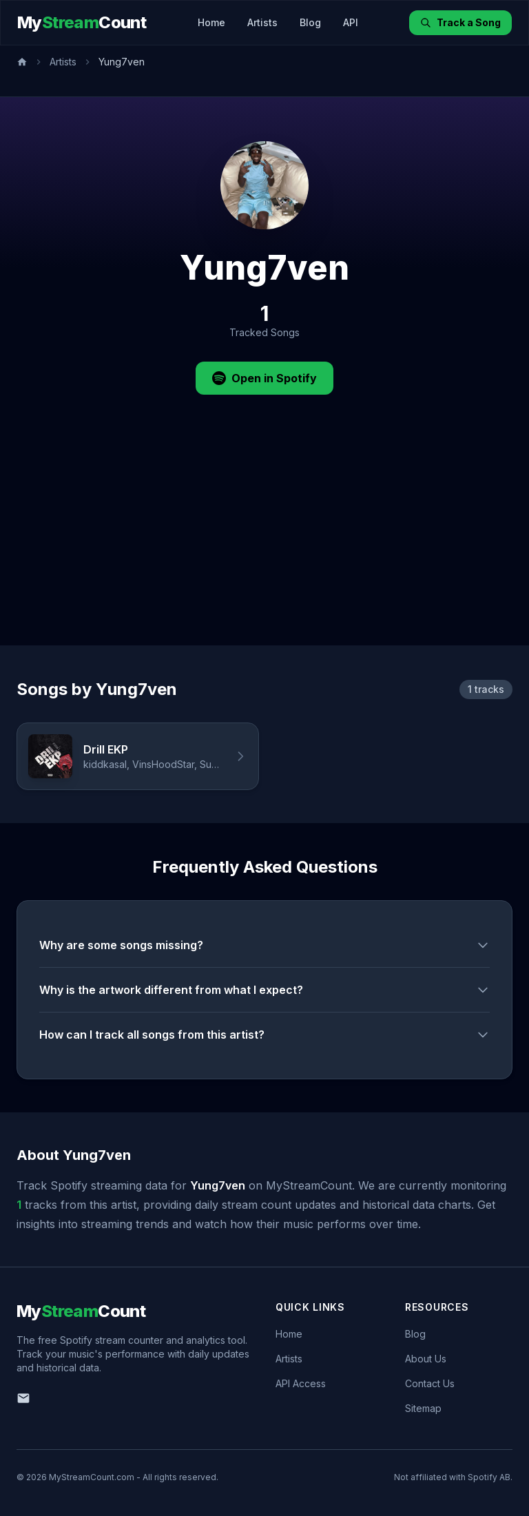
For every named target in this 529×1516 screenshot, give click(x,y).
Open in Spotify (264, 378)
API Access (301, 1383)
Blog (310, 22)
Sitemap (423, 1408)
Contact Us (430, 1383)
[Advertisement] (264, 542)
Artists (262, 22)
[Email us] (23, 1398)
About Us (425, 1358)
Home (211, 22)
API (350, 22)
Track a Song (460, 22)
